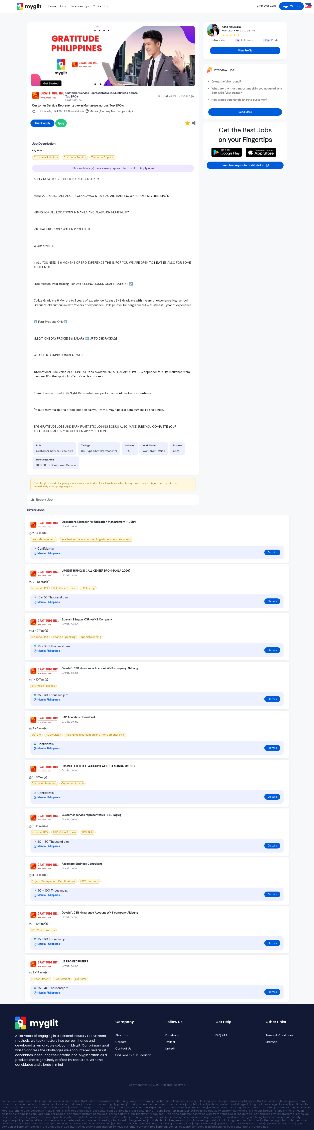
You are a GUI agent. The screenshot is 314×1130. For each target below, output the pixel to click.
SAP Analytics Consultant (78, 717)
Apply (60, 123)
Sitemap (271, 1042)
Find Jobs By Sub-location (133, 1055)
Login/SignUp (291, 6)
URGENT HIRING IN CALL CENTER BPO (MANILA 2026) (96, 570)
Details (272, 552)
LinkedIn (170, 1048)
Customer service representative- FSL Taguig (91, 815)
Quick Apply (42, 123)
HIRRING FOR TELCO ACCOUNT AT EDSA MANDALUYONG (98, 766)
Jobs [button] (62, 6)
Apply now (147, 168)
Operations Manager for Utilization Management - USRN (99, 522)
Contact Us (100, 6)
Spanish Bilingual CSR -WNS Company (87, 619)
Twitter (170, 1042)
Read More (245, 112)
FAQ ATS (221, 1035)
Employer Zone (267, 5)
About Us (121, 1035)
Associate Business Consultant (82, 864)
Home (52, 6)
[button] (308, 6)
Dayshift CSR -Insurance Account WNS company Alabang (100, 668)
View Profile (245, 50)
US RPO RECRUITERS (75, 961)
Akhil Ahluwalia (231, 27)
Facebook (172, 1035)
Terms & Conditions (279, 1035)
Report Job (42, 500)
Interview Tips (80, 6)
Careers (120, 1042)
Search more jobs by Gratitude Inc (245, 165)
